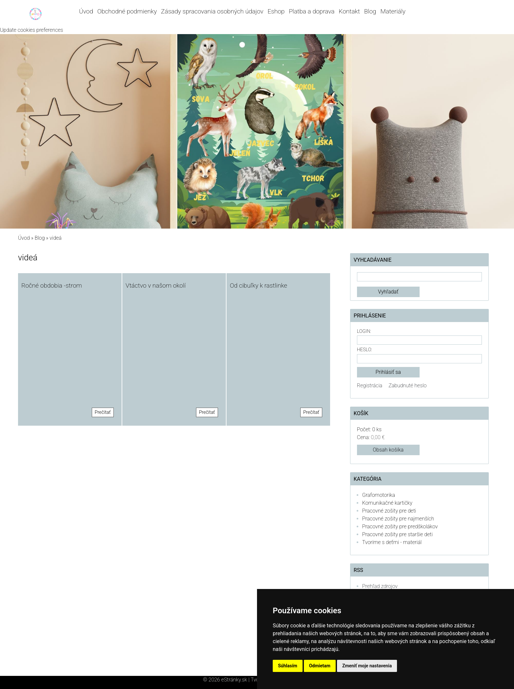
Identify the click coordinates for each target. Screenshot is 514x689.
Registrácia (369, 385)
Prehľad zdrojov (380, 586)
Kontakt (349, 11)
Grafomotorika (378, 495)
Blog (370, 11)
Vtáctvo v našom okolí (156, 285)
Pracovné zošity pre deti (389, 511)
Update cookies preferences (31, 30)
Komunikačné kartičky (387, 503)
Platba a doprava (311, 11)
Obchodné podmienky (127, 11)
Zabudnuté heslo (407, 385)
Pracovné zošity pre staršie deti (397, 534)
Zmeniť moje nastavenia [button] (367, 665)
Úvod (86, 11)
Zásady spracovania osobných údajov (212, 11)
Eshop (276, 11)
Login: (364, 331)
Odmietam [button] (319, 665)
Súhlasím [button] (287, 665)
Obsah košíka (388, 450)
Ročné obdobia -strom (51, 285)
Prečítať (103, 412)
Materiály (392, 11)
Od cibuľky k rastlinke (258, 285)
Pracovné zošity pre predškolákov (400, 526)
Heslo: (364, 350)
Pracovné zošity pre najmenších (398, 519)
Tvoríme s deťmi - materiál (392, 542)
